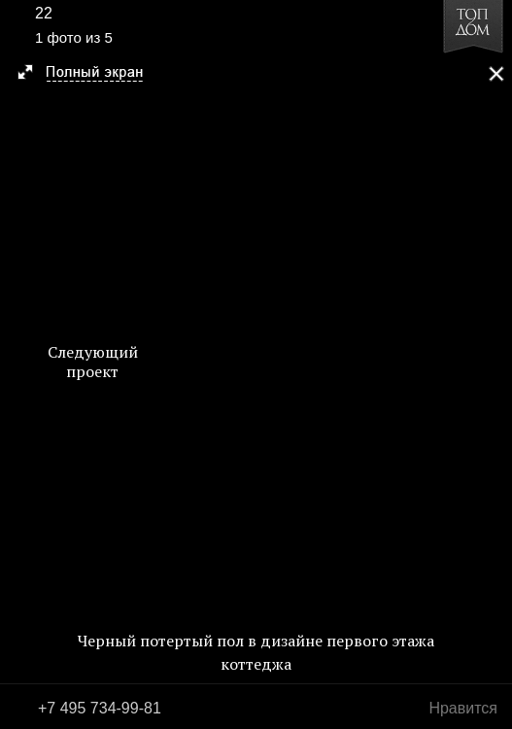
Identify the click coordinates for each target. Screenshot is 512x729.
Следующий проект (93, 361)
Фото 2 (490, 364)
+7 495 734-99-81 (99, 708)
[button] (89, 73)
